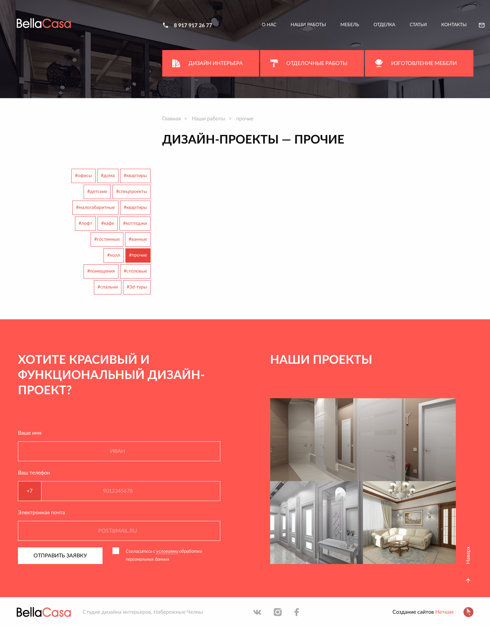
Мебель (349, 25)
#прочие (138, 255)
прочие (244, 118)
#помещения (101, 271)
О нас (269, 25)
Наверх (468, 555)
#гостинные (107, 239)
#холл (113, 255)
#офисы (83, 175)
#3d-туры (137, 287)
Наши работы (308, 25)
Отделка (384, 25)
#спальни (108, 287)
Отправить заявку (60, 555)
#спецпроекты (131, 191)
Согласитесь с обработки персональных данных (164, 555)
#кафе (107, 223)
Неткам (444, 612)
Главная (171, 118)
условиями (167, 551)
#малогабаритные (95, 207)
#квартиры (135, 175)
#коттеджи (135, 223)
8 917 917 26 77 (193, 25)
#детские (97, 191)
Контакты (454, 25)
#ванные (138, 239)
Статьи (418, 25)
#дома (108, 175)
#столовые (135, 271)
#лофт (85, 223)
